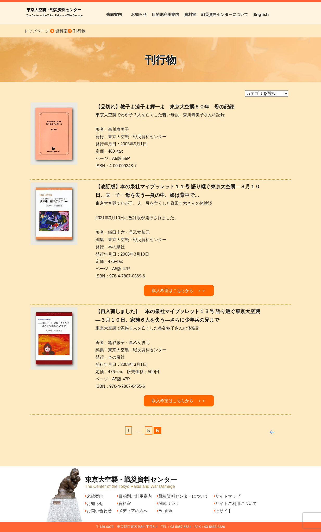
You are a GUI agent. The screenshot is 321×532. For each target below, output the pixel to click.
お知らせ (139, 14)
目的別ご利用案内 (134, 496)
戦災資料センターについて (224, 14)
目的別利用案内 (165, 14)
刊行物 (79, 31)
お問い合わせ (98, 511)
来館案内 (116, 14)
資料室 (190, 14)
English (261, 14)
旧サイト (223, 511)
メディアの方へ (132, 511)
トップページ (36, 31)
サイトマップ (227, 496)
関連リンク (168, 503)
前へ (270, 431)
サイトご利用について (235, 503)
